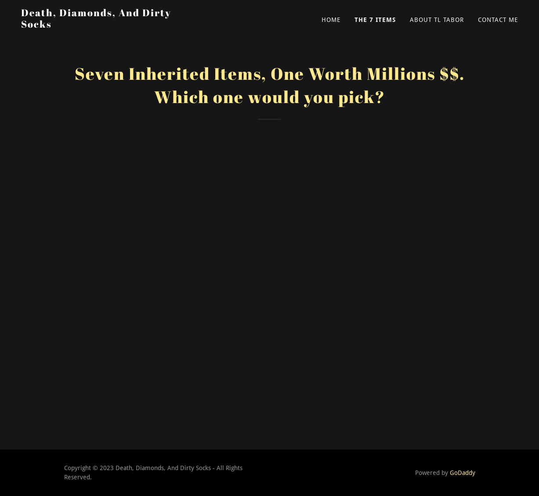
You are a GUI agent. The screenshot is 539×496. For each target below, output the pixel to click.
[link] (108, 25)
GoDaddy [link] (462, 472)
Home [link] (331, 19)
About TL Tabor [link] (437, 19)
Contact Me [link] (498, 19)
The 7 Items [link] (375, 19)
